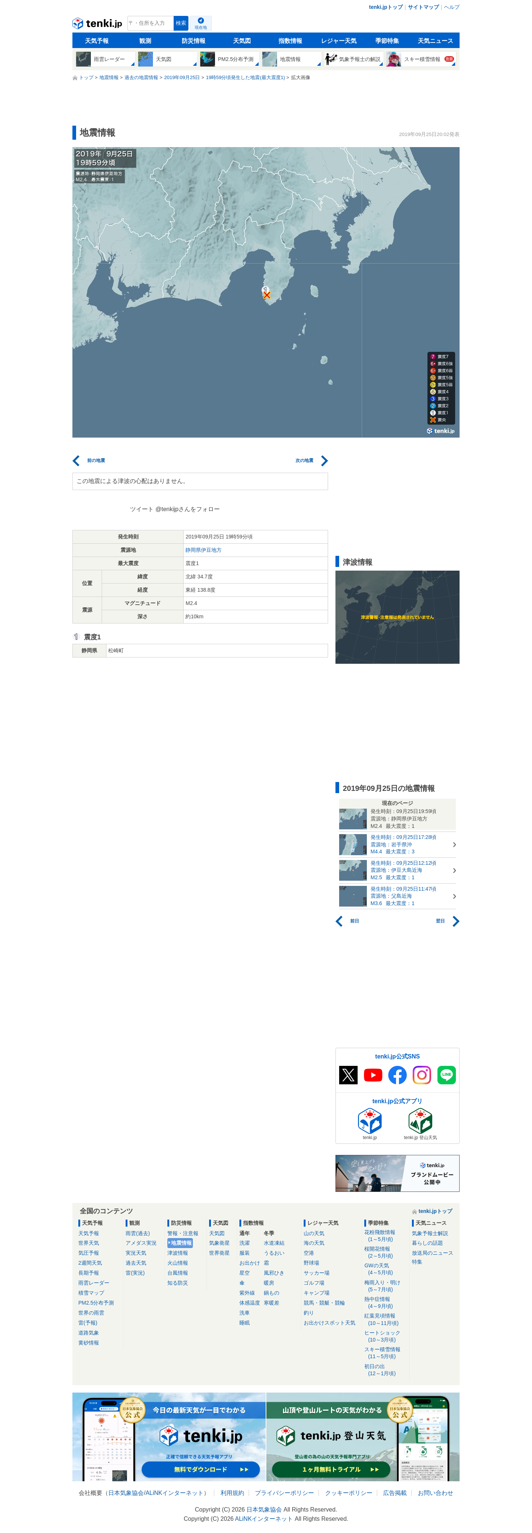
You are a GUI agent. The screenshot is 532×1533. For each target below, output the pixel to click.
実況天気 (136, 1253)
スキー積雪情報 (385, 1353)
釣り (309, 1313)
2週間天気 (90, 1263)
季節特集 (387, 41)
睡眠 (244, 1323)
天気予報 (97, 41)
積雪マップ (91, 1293)
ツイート (142, 509)
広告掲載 (395, 1493)
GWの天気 (385, 1269)
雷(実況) (135, 1273)
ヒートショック (385, 1336)
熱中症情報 (385, 1303)
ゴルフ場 (314, 1283)
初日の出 (385, 1370)
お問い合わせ (435, 1493)
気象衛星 (219, 1243)
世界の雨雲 (91, 1313)
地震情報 (181, 1243)
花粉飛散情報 (385, 1236)
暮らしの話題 (427, 1243)
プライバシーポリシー (284, 1493)
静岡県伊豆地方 (203, 550)
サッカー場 (317, 1273)
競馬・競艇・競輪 (324, 1303)
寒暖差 (271, 1303)
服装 (244, 1253)
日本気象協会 (126, 1493)
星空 (244, 1273)
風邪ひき (274, 1273)
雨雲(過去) (138, 1233)
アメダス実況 (141, 1243)
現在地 (201, 27)
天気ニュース (435, 41)
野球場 (311, 1263)
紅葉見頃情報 (385, 1319)
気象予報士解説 (430, 1233)
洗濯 (244, 1243)
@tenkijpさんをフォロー (188, 509)
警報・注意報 (182, 1233)
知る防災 (177, 1283)
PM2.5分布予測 (96, 1303)
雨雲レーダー (93, 1283)
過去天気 (136, 1263)
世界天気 (88, 1243)
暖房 (269, 1283)
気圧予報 (88, 1253)
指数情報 (290, 41)
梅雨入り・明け (385, 1286)
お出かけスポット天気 (329, 1323)
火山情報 (177, 1263)
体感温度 (249, 1303)
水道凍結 (274, 1243)
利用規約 (232, 1493)
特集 (417, 1262)
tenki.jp (98, 25)
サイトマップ (423, 7)
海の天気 (314, 1243)
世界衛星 (219, 1253)
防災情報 (193, 41)
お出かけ (249, 1263)
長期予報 (88, 1273)
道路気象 (88, 1333)
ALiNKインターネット (175, 1493)
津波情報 (177, 1253)
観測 (145, 41)
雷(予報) (87, 1323)
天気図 (242, 41)
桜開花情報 (385, 1253)
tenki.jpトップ (386, 7)
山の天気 (314, 1233)
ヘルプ (452, 7)
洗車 (244, 1313)
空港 (309, 1253)
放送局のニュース (432, 1253)
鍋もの (271, 1293)
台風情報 (177, 1273)
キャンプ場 (317, 1293)
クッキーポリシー (348, 1493)
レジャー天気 (339, 41)
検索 (181, 23)
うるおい (274, 1253)
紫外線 (247, 1293)
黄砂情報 (88, 1343)
